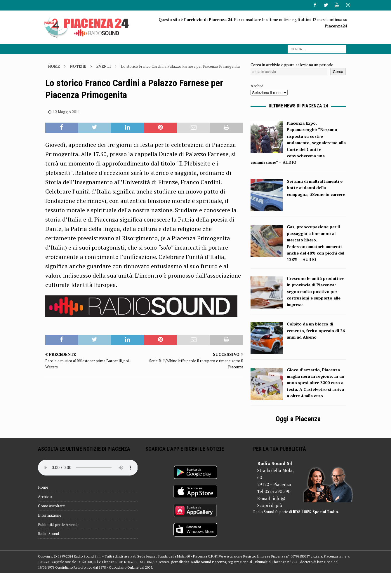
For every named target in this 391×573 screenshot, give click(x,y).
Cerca (338, 71)
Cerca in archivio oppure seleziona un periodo (292, 64)
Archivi (257, 85)
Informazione (49, 515)
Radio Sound (48, 533)
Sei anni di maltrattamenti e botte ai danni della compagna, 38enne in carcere (316, 187)
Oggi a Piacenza (298, 418)
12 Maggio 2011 (66, 111)
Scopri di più (269, 505)
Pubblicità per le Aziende (58, 524)
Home (43, 487)
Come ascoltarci (51, 505)
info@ (279, 498)
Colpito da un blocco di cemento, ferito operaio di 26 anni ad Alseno (316, 330)
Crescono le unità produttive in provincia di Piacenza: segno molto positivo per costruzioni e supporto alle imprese (315, 291)
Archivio (45, 496)
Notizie (78, 66)
